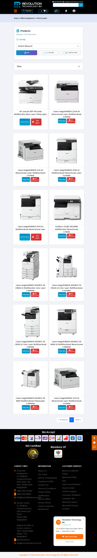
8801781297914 (57, 2)
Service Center (44, 502)
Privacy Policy (44, 492)
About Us (42, 471)
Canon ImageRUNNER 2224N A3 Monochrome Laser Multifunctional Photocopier (66, 112)
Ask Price (35, 122)
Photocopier (42, 18)
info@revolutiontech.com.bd (73, 2)
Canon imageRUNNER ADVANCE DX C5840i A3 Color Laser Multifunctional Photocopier (67, 286)
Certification (43, 495)
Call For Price (24, 122)
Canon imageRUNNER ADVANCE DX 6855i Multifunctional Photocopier (30, 399)
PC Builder (27, 11)
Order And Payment (71, 484)
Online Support (69, 491)
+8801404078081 (24, 494)
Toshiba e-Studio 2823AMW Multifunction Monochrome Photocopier (66, 227)
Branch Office (44, 499)
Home (16, 18)
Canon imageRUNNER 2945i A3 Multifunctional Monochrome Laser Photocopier (30, 227)
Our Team (42, 474)
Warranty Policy (69, 477)
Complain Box (68, 498)
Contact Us (43, 485)
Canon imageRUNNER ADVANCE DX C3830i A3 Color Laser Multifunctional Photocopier (30, 343)
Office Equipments (28, 18)
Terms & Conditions (47, 488)
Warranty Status (69, 502)
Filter (19, 66)
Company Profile (46, 481)
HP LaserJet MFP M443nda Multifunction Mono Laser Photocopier (30, 112)
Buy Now (62, 121)
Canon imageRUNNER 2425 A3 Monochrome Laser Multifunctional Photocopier (30, 171)
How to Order (68, 488)
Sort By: (21, 39)
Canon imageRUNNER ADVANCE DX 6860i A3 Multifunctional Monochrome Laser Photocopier (66, 343)
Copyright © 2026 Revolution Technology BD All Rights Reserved (48, 555)
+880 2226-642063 (24, 491)
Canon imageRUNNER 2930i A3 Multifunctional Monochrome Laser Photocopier (66, 171)
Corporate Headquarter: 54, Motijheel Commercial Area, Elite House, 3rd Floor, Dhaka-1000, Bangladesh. (25, 479)
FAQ (64, 481)
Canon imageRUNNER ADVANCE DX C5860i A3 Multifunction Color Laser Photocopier (30, 286)
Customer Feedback (71, 495)
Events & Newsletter (47, 478)
